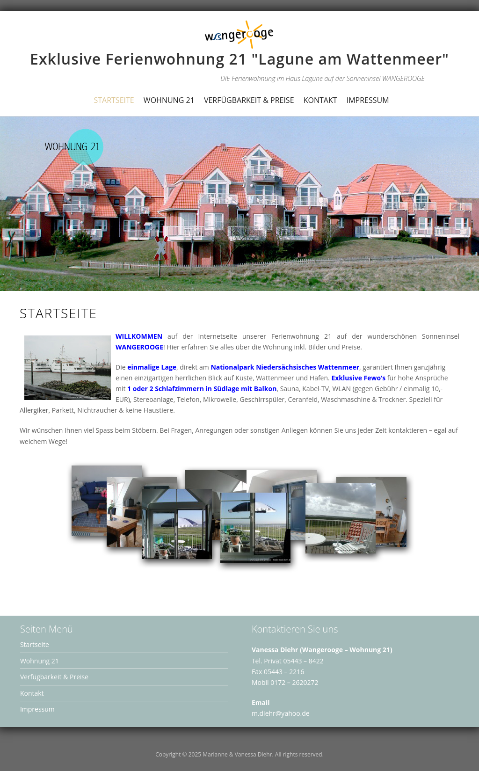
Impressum (368, 100)
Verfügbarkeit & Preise (249, 100)
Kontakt (320, 100)
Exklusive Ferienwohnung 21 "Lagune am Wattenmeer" (239, 59)
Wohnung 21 (169, 100)
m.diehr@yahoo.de (281, 713)
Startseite (114, 100)
